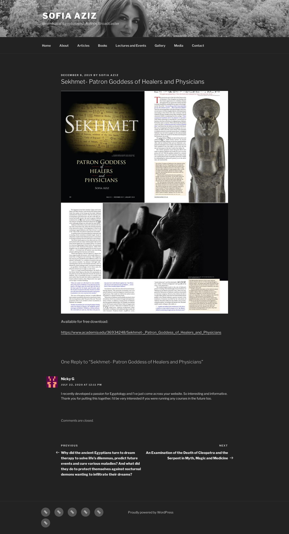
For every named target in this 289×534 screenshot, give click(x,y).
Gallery (160, 45)
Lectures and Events (131, 45)
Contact (198, 45)
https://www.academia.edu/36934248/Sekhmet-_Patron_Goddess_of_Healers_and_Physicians (141, 332)
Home (46, 45)
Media (178, 45)
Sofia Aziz (69, 16)
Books (102, 45)
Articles (83, 45)
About (64, 45)
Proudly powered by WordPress (150, 512)
